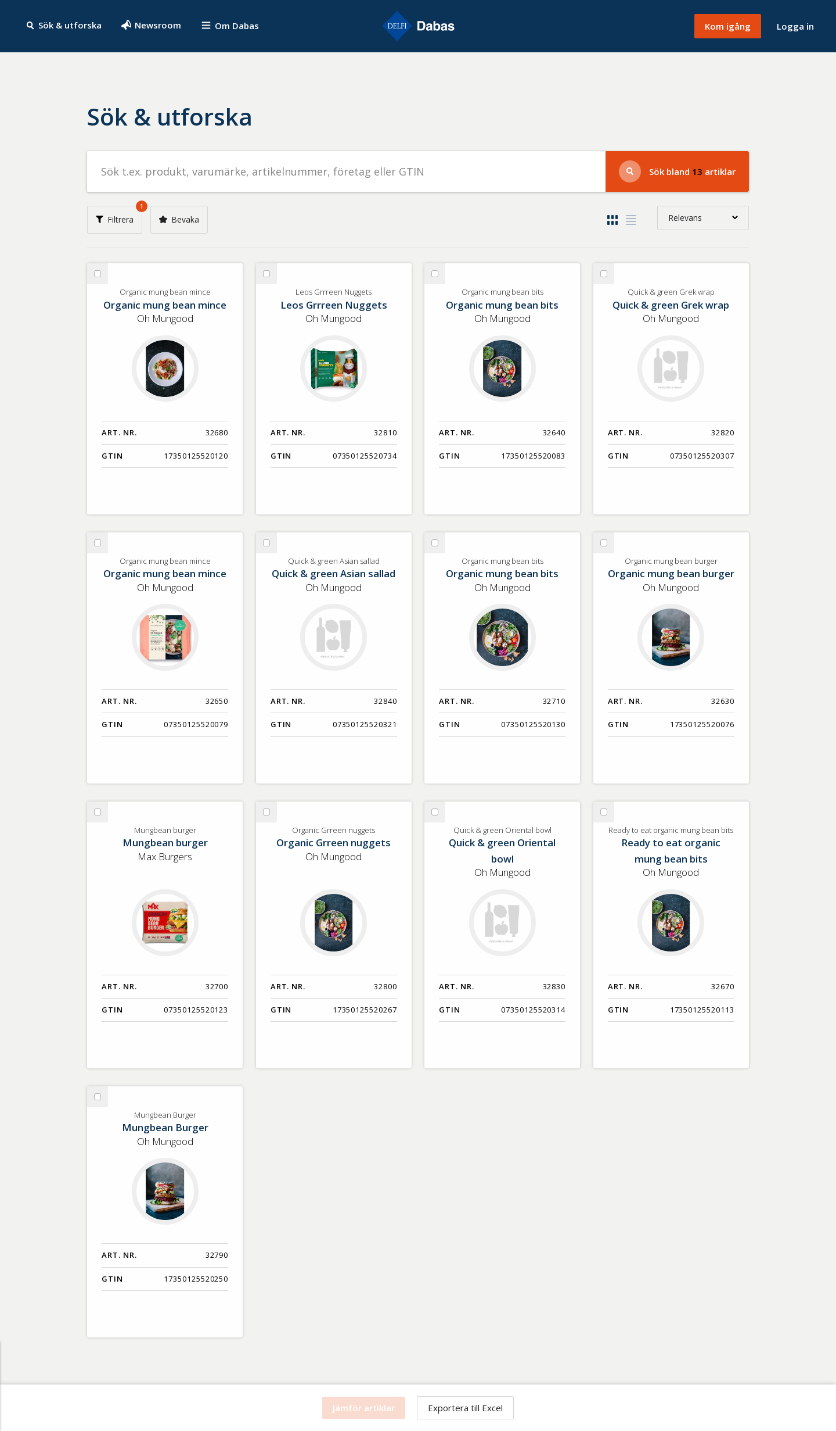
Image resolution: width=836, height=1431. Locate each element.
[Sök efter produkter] (346, 171)
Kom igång (728, 26)
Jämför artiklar (364, 1408)
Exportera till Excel (465, 1408)
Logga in (795, 26)
